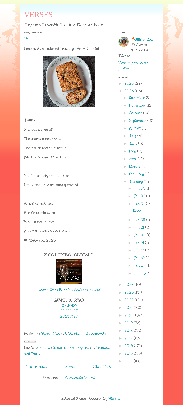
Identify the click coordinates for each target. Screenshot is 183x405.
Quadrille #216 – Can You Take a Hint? (69, 289)
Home (70, 366)
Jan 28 (140, 196)
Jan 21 (139, 227)
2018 (129, 330)
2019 (129, 323)
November (138, 105)
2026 (129, 83)
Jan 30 (140, 188)
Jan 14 (139, 242)
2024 (129, 284)
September (138, 120)
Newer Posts (36, 366)
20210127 (69, 305)
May (133, 151)
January (136, 181)
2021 (129, 307)
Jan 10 (140, 258)
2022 (129, 300)
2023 (129, 292)
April (133, 158)
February (137, 174)
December (137, 97)
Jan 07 (140, 265)
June (133, 143)
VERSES (38, 14)
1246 (27, 38)
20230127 (69, 316)
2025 (129, 91)
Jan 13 (139, 250)
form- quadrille (81, 347)
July (133, 136)
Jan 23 (140, 219)
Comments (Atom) (80, 377)
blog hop (42, 347)
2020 (129, 315)
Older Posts (102, 366)
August (135, 128)
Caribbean (59, 347)
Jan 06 (140, 273)
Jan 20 (140, 235)
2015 (129, 353)
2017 (129, 338)
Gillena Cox (143, 39)
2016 (129, 345)
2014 (129, 361)
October (136, 113)
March (135, 166)
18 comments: (95, 333)
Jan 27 (140, 203)
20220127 (69, 311)
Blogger (114, 398)
